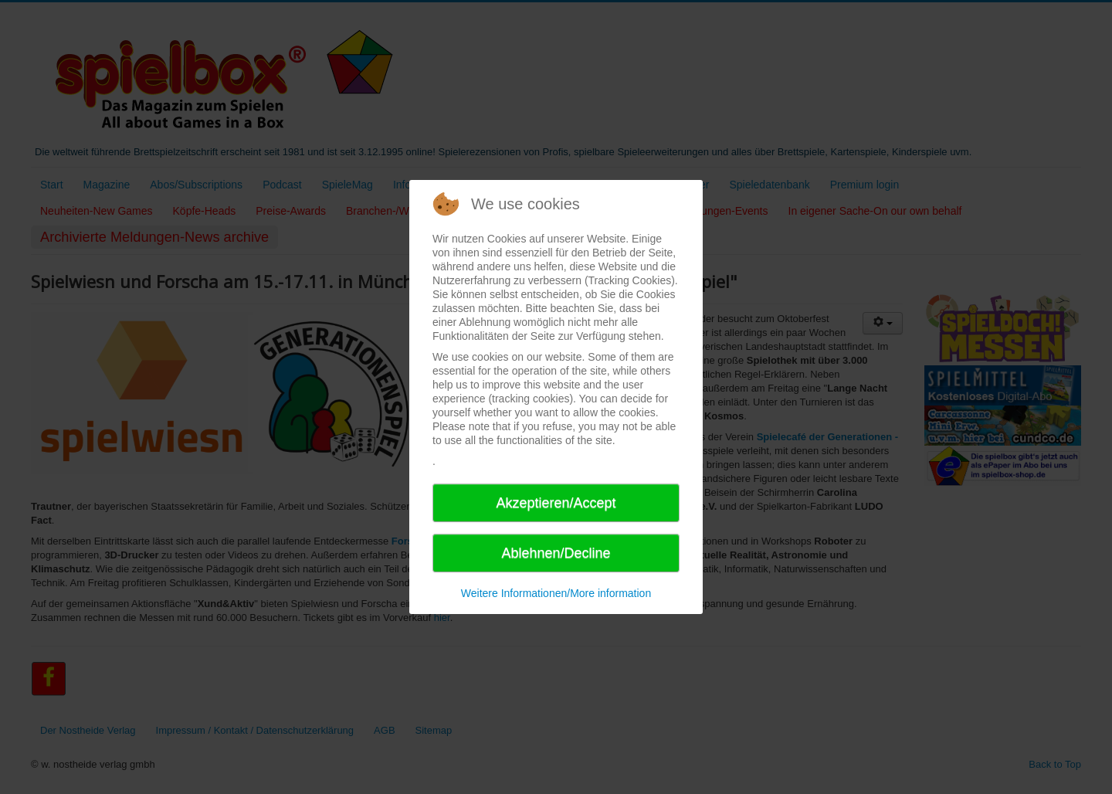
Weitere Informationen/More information (556, 593)
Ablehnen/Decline (555, 553)
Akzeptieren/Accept (555, 503)
